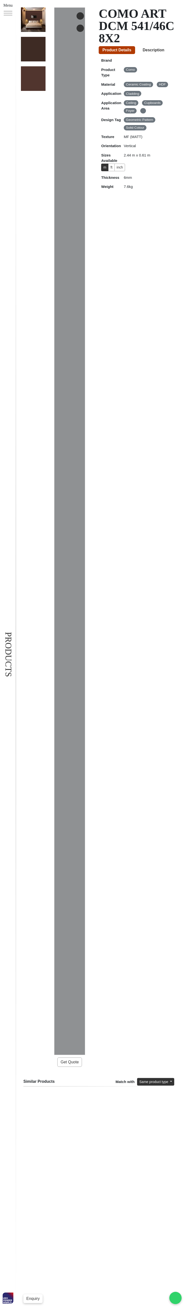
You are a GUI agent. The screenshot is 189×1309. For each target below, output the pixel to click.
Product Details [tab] (118, 50)
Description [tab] (156, 50)
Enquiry (33, 1298)
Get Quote (70, 76)
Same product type (151, 207)
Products (8, 654)
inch (122, 167)
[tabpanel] (141, 123)
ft (112, 167)
